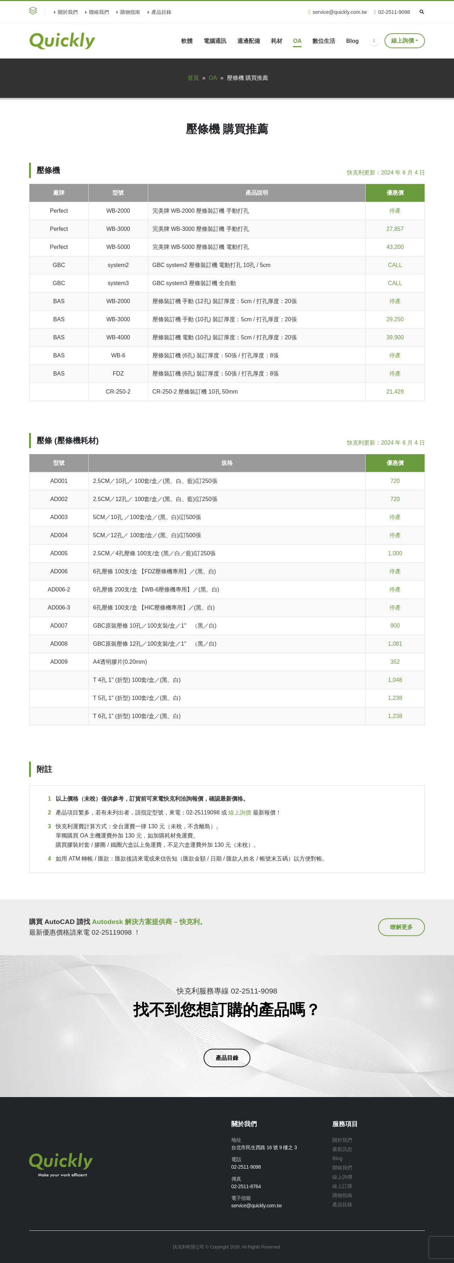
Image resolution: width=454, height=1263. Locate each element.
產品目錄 (159, 12)
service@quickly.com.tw (337, 12)
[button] (34, 12)
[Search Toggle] (422, 12)
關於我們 (66, 12)
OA (297, 41)
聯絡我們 (97, 12)
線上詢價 (402, 41)
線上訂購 (342, 1186)
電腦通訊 (215, 41)
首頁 (193, 78)
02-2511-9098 (392, 12)
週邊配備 (248, 41)
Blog (352, 41)
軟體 (187, 41)
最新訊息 (342, 1149)
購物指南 (128, 12)
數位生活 (323, 41)
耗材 (276, 41)
